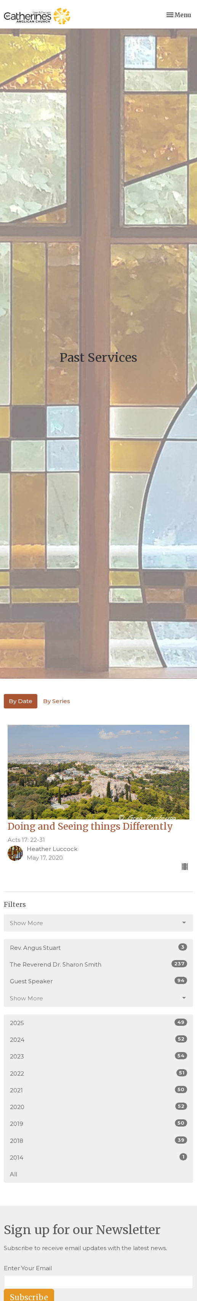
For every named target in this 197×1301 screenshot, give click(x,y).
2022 (98, 1073)
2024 (98, 1039)
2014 (98, 1157)
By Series (56, 701)
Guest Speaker (98, 981)
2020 (98, 1107)
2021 (98, 1090)
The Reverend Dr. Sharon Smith (98, 964)
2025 (98, 1023)
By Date (20, 701)
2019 (98, 1123)
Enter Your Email (28, 1268)
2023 (98, 1056)
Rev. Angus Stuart (98, 947)
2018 (98, 1140)
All (13, 1174)
